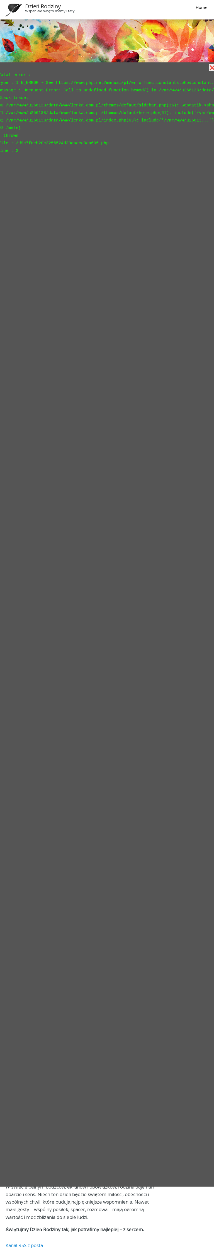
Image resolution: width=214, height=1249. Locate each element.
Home (201, 7)
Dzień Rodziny (43, 6)
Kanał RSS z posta (24, 1245)
